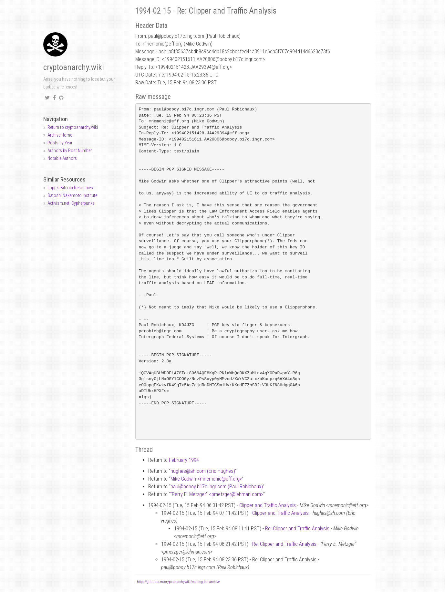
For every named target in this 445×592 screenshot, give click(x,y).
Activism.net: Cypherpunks (71, 203)
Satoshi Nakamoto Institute (72, 195)
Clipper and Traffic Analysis (267, 505)
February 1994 (184, 460)
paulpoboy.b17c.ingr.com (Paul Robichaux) (217, 486)
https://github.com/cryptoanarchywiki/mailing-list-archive (178, 582)
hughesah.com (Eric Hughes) (203, 471)
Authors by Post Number (69, 150)
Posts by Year (59, 142)
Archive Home (59, 135)
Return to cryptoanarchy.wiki (72, 127)
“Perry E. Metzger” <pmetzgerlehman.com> (216, 494)
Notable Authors (62, 158)
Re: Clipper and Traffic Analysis (297, 528)
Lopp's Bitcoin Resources (70, 187)
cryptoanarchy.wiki (73, 67)
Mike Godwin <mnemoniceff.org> (206, 479)
